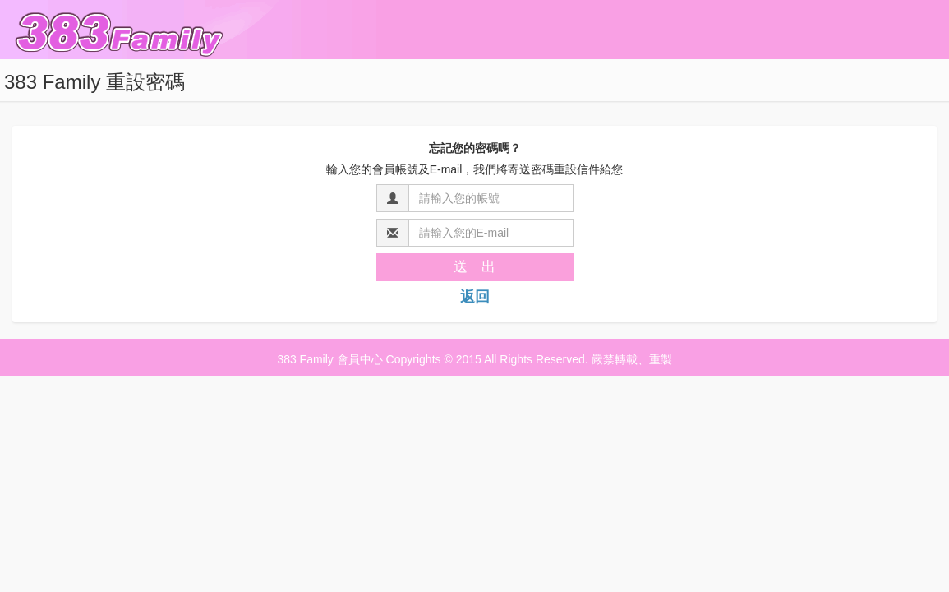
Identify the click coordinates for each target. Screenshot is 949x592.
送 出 (474, 267)
